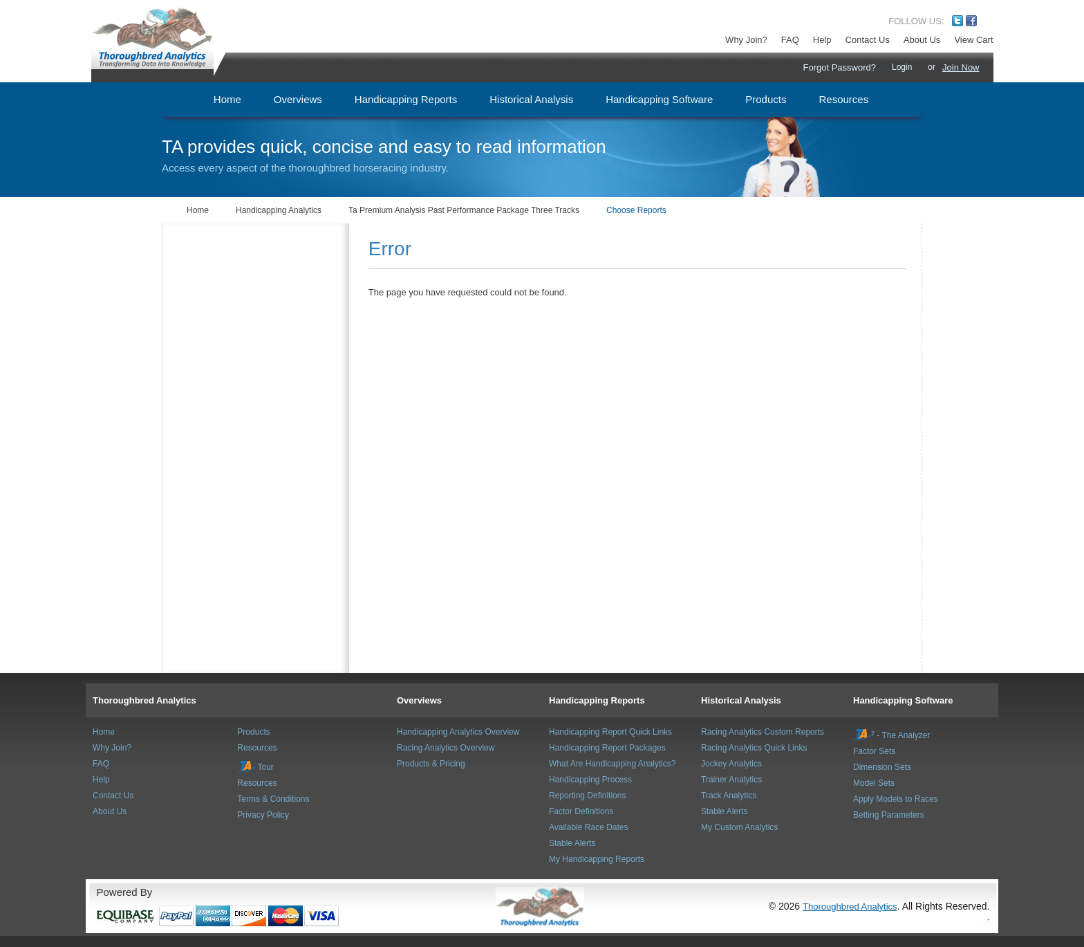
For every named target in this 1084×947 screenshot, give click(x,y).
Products (253, 732)
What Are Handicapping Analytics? (612, 764)
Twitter (957, 20)
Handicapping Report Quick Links (610, 732)
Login (902, 67)
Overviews (419, 700)
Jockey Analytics (731, 764)
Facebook (971, 20)
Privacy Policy (263, 815)
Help (822, 40)
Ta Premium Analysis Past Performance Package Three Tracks (463, 210)
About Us (922, 40)
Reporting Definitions (587, 795)
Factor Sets (874, 751)
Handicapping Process (590, 779)
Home (198, 210)
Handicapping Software (903, 700)
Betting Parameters (888, 815)
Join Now (960, 67)
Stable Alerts (572, 843)
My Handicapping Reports (596, 859)
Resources (257, 748)
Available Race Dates (588, 827)
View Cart (973, 40)
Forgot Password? (839, 67)
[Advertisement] (245, 292)
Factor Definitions (581, 811)
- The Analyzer (892, 735)
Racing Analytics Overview (445, 748)
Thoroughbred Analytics (144, 700)
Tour (255, 767)
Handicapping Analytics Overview (458, 732)
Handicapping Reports (597, 700)
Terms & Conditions (273, 799)
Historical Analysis (741, 700)
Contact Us (867, 40)
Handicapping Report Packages (607, 748)
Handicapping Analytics (278, 210)
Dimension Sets (882, 767)
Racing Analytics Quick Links (754, 748)
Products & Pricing (431, 764)
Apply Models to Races (895, 799)
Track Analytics (728, 795)
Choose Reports (636, 210)
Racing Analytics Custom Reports (762, 732)
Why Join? (746, 40)
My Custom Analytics (739, 827)
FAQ (790, 40)
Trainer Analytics (731, 779)
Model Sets (874, 783)
